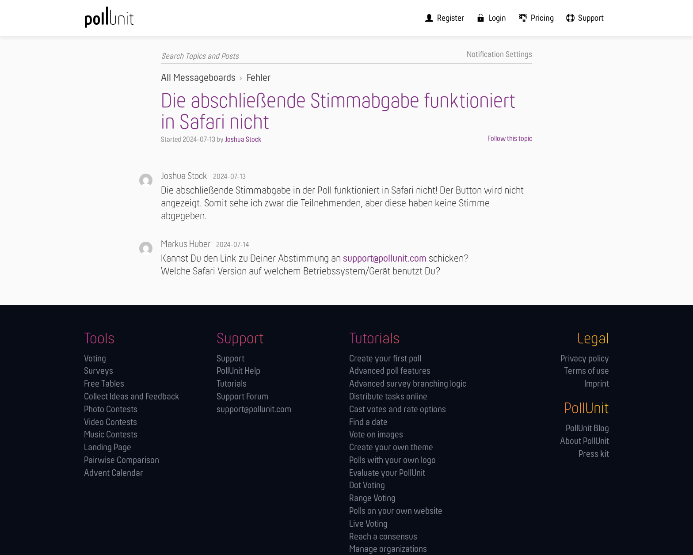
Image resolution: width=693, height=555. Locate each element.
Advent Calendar (113, 473)
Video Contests (110, 422)
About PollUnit (584, 441)
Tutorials (232, 384)
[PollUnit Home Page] (124, 21)
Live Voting (368, 523)
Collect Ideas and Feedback (131, 396)
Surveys (98, 371)
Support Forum (242, 396)
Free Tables (104, 384)
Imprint (596, 384)
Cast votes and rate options (397, 409)
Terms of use (586, 371)
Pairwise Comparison (121, 460)
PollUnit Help (238, 371)
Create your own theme (391, 447)
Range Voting (372, 498)
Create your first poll (385, 358)
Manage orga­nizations (388, 549)
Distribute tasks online (388, 396)
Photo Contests (110, 409)
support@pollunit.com (384, 259)
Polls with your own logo (392, 460)
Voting (95, 358)
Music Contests (110, 435)
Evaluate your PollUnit (387, 473)
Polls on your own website (395, 511)
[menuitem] (451, 18)
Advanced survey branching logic (407, 384)
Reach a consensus (383, 536)
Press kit (594, 454)
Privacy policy (584, 358)
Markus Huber (185, 244)
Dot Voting (367, 485)
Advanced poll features (389, 371)
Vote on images (376, 435)
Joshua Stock (243, 140)
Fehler (258, 77)
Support (230, 358)
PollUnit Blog (587, 428)
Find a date (368, 422)
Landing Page (107, 447)
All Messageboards (198, 77)
